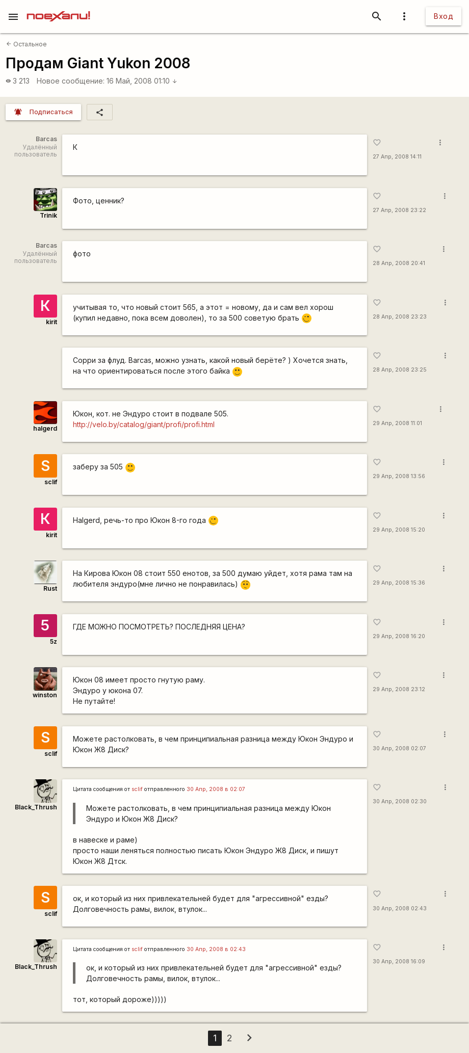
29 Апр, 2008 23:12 (399, 689)
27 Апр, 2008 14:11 (397, 156)
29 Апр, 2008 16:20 (399, 636)
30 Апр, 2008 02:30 (400, 801)
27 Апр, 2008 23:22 (399, 210)
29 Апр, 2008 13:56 (399, 476)
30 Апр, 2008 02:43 (400, 908)
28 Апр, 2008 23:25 (400, 369)
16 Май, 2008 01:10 (142, 80)
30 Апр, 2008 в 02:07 (216, 789)
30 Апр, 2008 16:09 (399, 961)
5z (53, 641)
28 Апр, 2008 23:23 (400, 316)
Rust (50, 588)
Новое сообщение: (71, 80)
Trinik (48, 215)
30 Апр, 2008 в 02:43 (216, 949)
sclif (50, 482)
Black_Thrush (36, 807)
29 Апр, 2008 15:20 (399, 529)
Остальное (26, 44)
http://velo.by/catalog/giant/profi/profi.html (144, 424)
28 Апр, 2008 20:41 (399, 263)
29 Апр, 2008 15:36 (399, 583)
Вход (443, 16)
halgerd (45, 428)
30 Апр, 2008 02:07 (399, 748)
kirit (51, 322)
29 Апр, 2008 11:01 (397, 423)
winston (45, 695)
